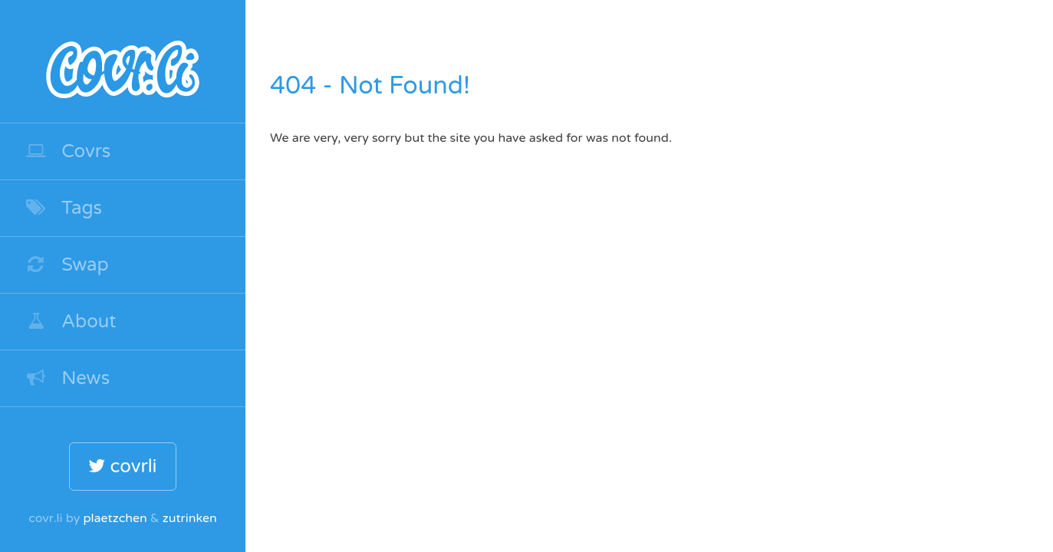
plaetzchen (114, 518)
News (67, 378)
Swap (67, 265)
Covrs (67, 151)
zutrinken (190, 518)
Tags (63, 208)
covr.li (122, 61)
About (71, 321)
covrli (122, 466)
